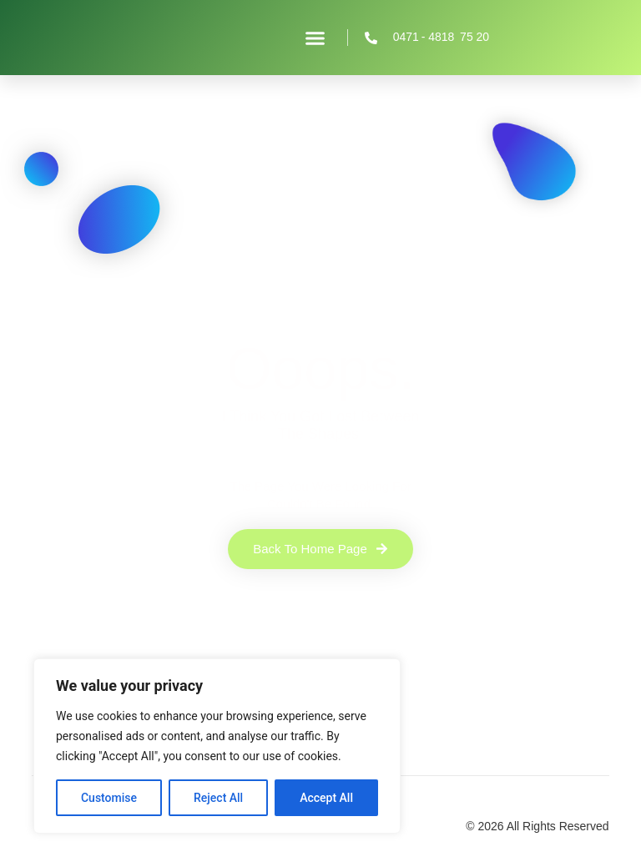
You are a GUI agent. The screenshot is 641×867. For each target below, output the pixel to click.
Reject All (218, 797)
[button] (315, 37)
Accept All (326, 797)
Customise (109, 797)
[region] (217, 746)
